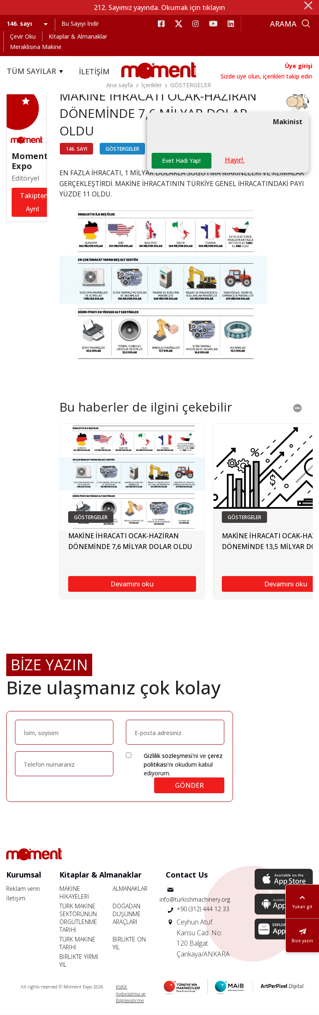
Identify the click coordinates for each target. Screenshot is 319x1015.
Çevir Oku (23, 36)
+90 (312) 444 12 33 (203, 909)
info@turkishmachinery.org (195, 899)
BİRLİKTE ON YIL (129, 943)
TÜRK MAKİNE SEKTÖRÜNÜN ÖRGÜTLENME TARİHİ (78, 918)
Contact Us (187, 875)
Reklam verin (23, 888)
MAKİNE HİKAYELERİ (74, 892)
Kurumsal (23, 875)
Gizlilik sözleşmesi (168, 756)
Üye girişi (298, 66)
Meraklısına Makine (35, 47)
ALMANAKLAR (130, 888)
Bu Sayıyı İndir (80, 23)
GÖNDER (189, 785)
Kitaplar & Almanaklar (78, 36)
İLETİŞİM (94, 71)
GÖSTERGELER (190, 85)
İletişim (15, 898)
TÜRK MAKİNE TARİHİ (77, 943)
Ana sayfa (119, 85)
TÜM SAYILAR (36, 71)
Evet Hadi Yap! (181, 160)
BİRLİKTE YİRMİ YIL (78, 960)
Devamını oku (132, 584)
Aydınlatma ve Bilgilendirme (130, 997)
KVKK (121, 986)
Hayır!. (235, 159)
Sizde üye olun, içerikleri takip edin (266, 76)
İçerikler (151, 85)
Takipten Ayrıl (34, 202)
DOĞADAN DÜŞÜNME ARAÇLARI (127, 914)
